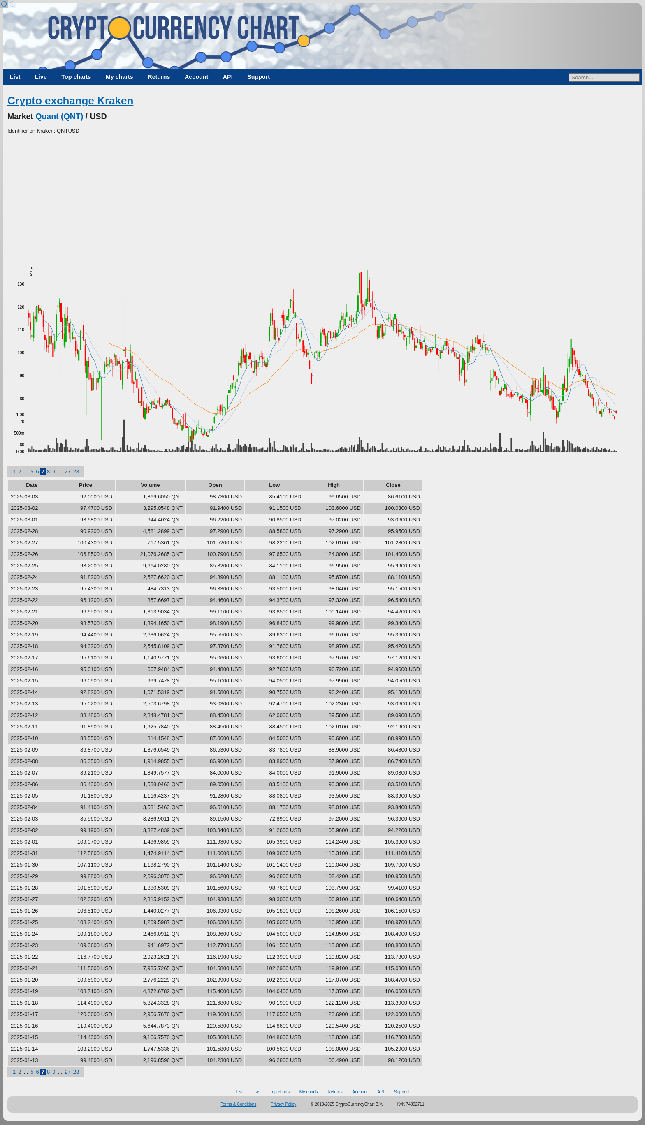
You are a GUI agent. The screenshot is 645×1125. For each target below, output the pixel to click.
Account (196, 77)
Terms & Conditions (239, 1104)
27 (67, 471)
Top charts (76, 77)
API (228, 77)
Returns (159, 77)
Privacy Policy (283, 1104)
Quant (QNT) (59, 116)
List (15, 77)
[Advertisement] (322, 196)
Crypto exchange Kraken (70, 101)
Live (41, 77)
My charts (119, 77)
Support (258, 77)
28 (76, 471)
